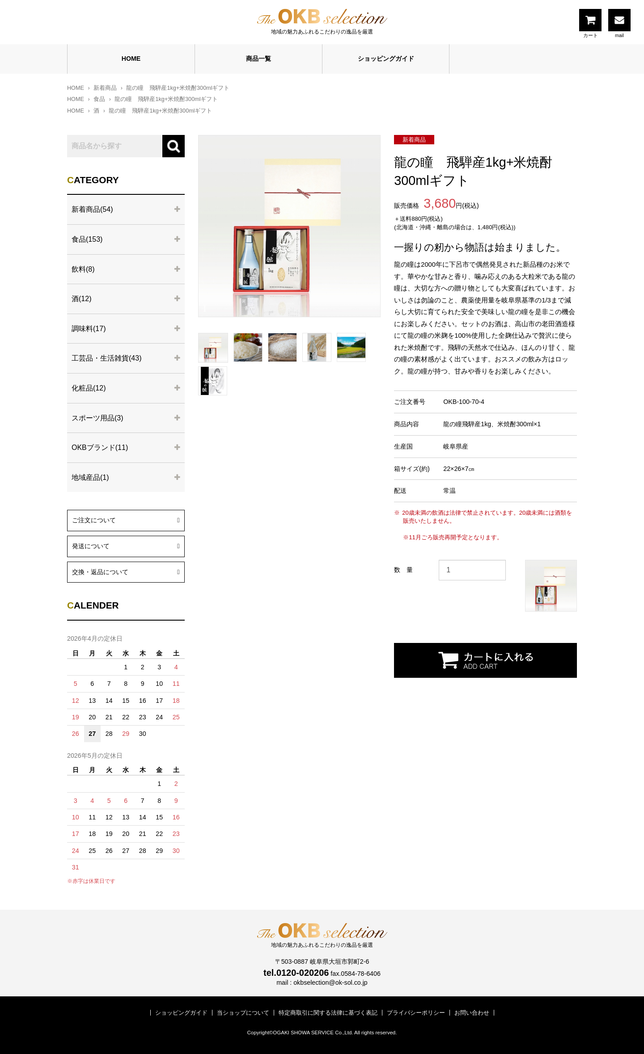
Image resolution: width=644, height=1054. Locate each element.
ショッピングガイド (386, 58)
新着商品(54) (92, 209)
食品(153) (87, 239)
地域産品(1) (90, 477)
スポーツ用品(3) (97, 418)
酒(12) (81, 298)
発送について (126, 545)
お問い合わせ (471, 1012)
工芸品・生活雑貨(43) (106, 358)
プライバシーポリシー (416, 1012)
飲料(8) (83, 269)
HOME (131, 58)
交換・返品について (126, 571)
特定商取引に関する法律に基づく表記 (328, 1012)
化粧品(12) (89, 388)
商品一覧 (258, 58)
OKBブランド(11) (100, 447)
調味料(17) (89, 328)
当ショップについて (243, 1012)
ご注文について (126, 519)
